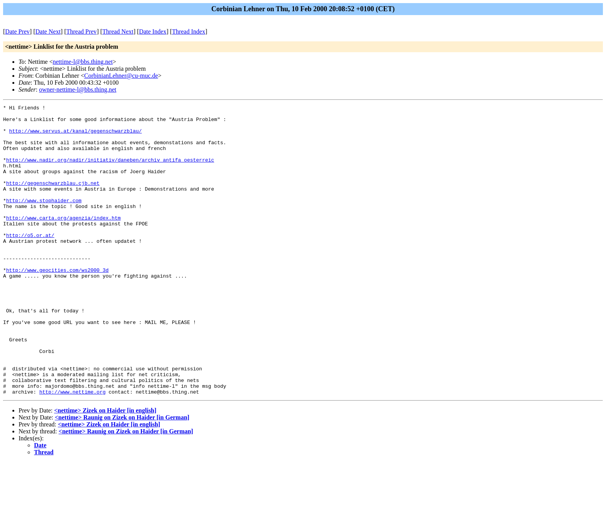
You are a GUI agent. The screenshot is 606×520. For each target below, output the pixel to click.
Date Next (48, 31)
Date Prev (17, 31)
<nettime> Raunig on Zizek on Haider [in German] (122, 475)
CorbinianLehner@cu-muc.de (121, 75)
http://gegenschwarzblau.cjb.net (53, 199)
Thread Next (117, 31)
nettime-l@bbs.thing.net (82, 61)
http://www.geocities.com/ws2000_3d (57, 303)
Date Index (153, 31)
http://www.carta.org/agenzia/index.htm (63, 240)
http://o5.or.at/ (30, 261)
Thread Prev (81, 31)
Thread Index (188, 31)
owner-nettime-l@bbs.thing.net (77, 89)
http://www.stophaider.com (44, 220)
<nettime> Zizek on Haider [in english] (105, 468)
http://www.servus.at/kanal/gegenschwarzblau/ (75, 136)
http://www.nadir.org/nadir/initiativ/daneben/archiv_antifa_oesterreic (110, 171)
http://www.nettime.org (72, 449)
